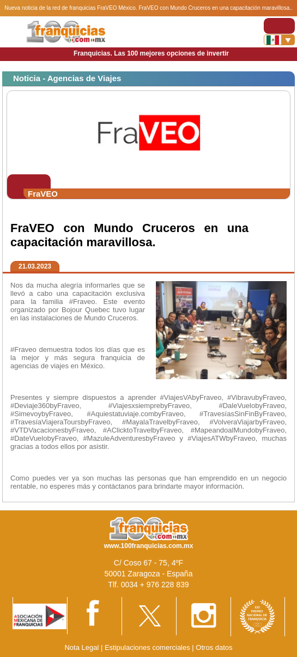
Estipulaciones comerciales (148, 647)
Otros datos (214, 647)
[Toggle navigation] (279, 26)
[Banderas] (279, 39)
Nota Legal (81, 647)
